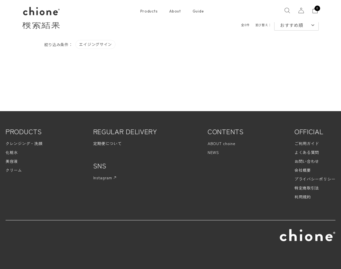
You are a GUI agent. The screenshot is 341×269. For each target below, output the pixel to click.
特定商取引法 (307, 188)
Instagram (104, 177)
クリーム (14, 170)
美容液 (12, 161)
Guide (198, 11)
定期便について (107, 143)
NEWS (213, 152)
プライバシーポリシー (315, 179)
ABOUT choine (221, 143)
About (175, 11)
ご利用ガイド (307, 143)
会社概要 (303, 170)
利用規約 (303, 197)
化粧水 (12, 152)
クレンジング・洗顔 (24, 143)
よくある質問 (307, 152)
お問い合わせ (307, 161)
